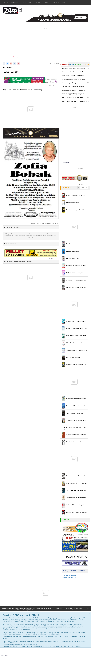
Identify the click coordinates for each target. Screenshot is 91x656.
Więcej (64, 2)
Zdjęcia (46, 2)
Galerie (71, 64)
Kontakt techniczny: (64, 608)
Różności (38, 2)
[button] (8, 253)
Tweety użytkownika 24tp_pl (70, 577)
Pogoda (86, 64)
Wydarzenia (67, 188)
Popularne (79, 64)
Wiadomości (15, 2)
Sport (30, 2)
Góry (24, 2)
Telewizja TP (55, 2)
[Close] (89, 614)
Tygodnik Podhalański (69, 575)
